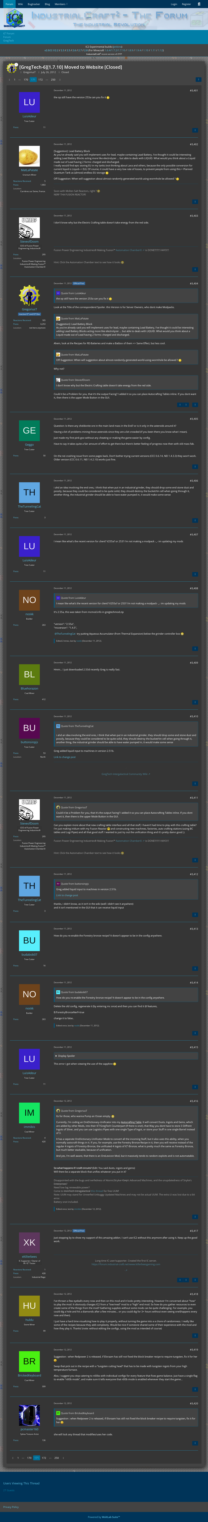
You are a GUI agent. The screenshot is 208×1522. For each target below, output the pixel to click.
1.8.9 (130, 50)
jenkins (117, 46)
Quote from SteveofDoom (75, 379)
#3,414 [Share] (194, 982)
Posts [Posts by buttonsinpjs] (15, 753)
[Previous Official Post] (180, 405)
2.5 (68, 50)
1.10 (145, 50)
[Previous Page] (9, 79)
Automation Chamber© (129, 250)
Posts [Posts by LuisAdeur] (15, 127)
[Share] (199, 79)
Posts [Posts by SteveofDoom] (15, 254)
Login (174, 4)
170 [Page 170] (26, 79)
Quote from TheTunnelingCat (77, 726)
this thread (97, 1191)
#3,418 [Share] (194, 1294)
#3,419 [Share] (194, 1349)
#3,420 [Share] (194, 1403)
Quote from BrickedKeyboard (77, 1413)
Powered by (104, 1517)
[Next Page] (60, 79)
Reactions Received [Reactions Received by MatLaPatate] (22, 181)
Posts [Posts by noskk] (15, 625)
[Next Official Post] (186, 405)
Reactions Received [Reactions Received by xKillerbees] (22, 1269)
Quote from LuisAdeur (73, 293)
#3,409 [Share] (194, 662)
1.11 (153, 50)
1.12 (160, 50)
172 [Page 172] (40, 79)
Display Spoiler (66, 1055)
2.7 (80, 50)
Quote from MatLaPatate (75, 318)
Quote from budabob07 (74, 992)
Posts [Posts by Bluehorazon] (15, 699)
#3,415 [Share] (194, 1047)
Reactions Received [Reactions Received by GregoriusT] (22, 320)
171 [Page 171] (33, 79)
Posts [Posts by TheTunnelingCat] (15, 517)
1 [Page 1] (14, 79)
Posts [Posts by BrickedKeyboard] (15, 1386)
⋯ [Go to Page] (19, 79)
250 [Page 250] (53, 79)
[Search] (199, 4)
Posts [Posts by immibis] (15, 1141)
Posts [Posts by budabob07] (15, 965)
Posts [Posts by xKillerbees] (15, 1273)
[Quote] (195, 130)
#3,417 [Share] (194, 1230)
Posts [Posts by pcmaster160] (15, 1440)
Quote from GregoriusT (74, 807)
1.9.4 (138, 50)
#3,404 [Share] (194, 283)
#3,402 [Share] (194, 144)
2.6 (74, 50)
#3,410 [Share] (194, 716)
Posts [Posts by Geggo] (15, 455)
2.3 (62, 50)
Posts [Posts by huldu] (15, 1330)
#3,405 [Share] (194, 418)
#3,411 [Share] (194, 797)
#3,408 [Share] (194, 588)
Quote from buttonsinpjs (75, 883)
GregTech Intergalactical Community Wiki (125, 774)
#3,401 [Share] (194, 90)
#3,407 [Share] (194, 534)
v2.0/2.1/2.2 (51, 50)
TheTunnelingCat (66, 633)
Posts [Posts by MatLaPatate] (15, 184)
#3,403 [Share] (194, 215)
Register (186, 4)
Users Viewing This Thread (21, 1483)
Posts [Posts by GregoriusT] (15, 324)
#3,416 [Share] (194, 1101)
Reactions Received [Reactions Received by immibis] (22, 1137)
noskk (79, 640)
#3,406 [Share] (194, 480)
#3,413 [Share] (194, 928)
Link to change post (65, 757)
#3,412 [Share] (194, 874)
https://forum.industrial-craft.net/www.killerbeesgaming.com (126, 1264)
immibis (77, 1209)
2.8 (86, 50)
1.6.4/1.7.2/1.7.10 (115, 50)
